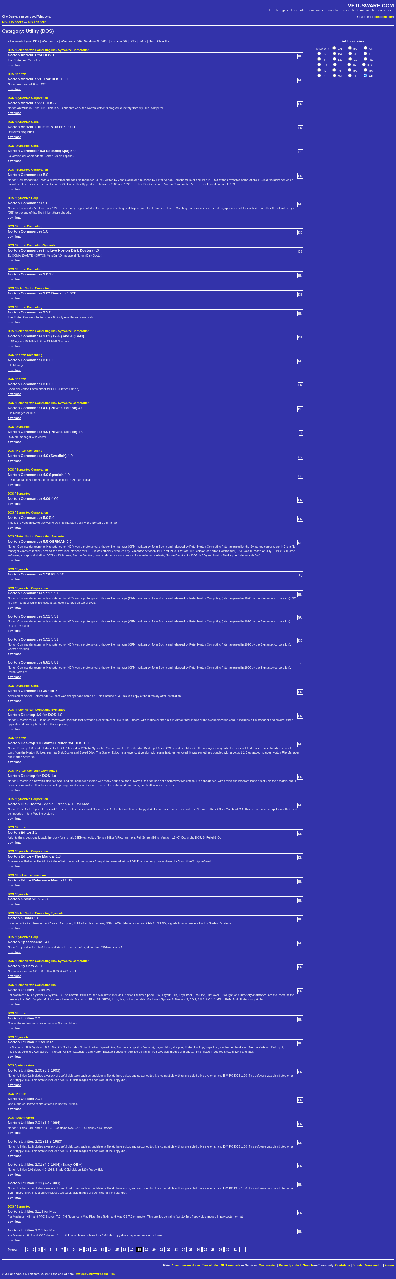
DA (339, 54)
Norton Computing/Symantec (36, 245)
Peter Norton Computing (33, 288)
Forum (389, 1265)
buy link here (37, 22)
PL (324, 70)
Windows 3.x (50, 41)
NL (355, 54)
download (14, 65)
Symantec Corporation (32, 98)
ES (324, 76)
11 (87, 1249)
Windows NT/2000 (96, 41)
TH (355, 76)
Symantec (23, 426)
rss (112, 1273)
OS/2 (133, 41)
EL (355, 59)
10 (80, 1249)
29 (220, 1249)
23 (176, 1249)
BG (355, 48)
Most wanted (268, 1265)
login (376, 16)
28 (213, 1249)
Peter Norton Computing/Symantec (40, 536)
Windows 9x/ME (71, 41)
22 (168, 1249)
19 (146, 1249)
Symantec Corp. (27, 121)
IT (339, 65)
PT (339, 70)
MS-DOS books (12, 22)
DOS (36, 41)
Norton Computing (29, 226)
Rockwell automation (31, 875)
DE (339, 59)
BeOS (142, 41)
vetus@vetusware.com (92, 1273)
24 (183, 1249)
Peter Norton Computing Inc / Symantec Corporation (52, 50)
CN (370, 48)
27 (205, 1249)
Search (308, 1265)
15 (117, 1249)
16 (124, 1249)
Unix (152, 41)
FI (369, 54)
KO (369, 65)
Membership (373, 1265)
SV (339, 76)
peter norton (25, 1065)
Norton (21, 74)
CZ (324, 54)
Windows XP (119, 41)
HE (370, 59)
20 (154, 1249)
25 (191, 1249)
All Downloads (230, 1265)
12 (95, 1249)
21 (161, 1249)
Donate (357, 1265)
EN (339, 48)
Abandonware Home (185, 1265)
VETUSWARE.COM (371, 6)
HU (324, 65)
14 (109, 1249)
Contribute (342, 1265)
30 (227, 1249)
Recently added (290, 1265)
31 (235, 1249)
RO (355, 70)
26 (198, 1249)
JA (354, 65)
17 (131, 1249)
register (387, 16)
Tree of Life (210, 1265)
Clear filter (163, 41)
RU (370, 70)
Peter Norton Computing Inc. (36, 984)
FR (324, 59)
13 (102, 1249)
